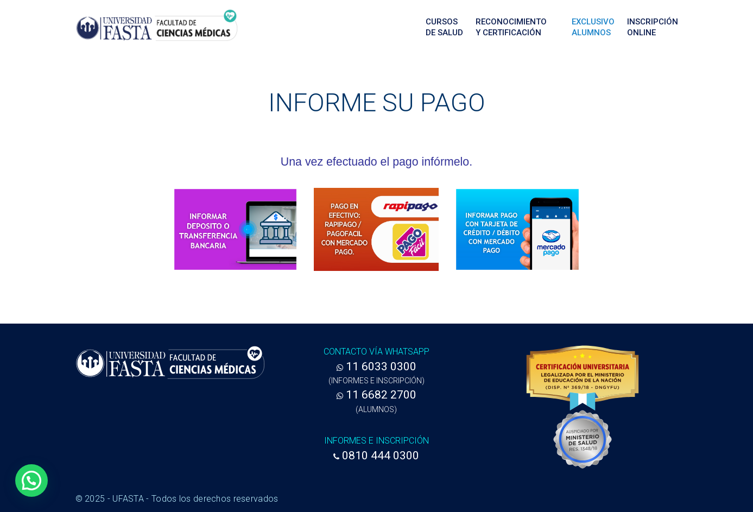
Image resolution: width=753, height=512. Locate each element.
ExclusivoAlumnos (593, 27)
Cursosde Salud (444, 27)
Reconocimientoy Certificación (511, 27)
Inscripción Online (652, 27)
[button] (31, 480)
